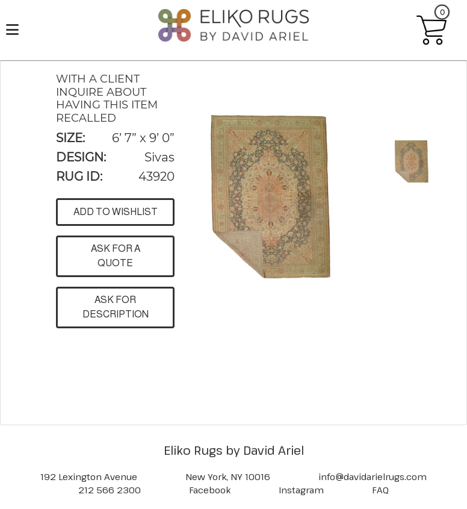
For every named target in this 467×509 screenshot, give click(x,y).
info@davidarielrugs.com (372, 476)
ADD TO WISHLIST (115, 212)
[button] (269, 197)
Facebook (209, 490)
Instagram (301, 490)
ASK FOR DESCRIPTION (115, 307)
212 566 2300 (109, 490)
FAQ (380, 490)
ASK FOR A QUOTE (115, 255)
